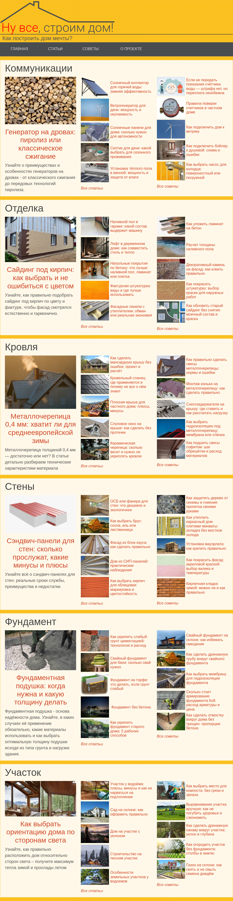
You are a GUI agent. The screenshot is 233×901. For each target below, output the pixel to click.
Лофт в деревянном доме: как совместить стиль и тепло (129, 248)
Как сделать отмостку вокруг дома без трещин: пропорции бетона (205, 721)
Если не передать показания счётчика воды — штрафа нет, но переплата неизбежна (207, 86)
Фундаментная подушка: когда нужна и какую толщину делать (40, 690)
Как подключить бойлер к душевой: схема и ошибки (207, 150)
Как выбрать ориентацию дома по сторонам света (40, 832)
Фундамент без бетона (131, 707)
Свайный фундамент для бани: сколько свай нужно (130, 662)
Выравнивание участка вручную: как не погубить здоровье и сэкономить (206, 810)
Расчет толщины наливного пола (200, 247)
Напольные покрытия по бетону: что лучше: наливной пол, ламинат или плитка (130, 269)
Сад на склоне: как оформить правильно (129, 812)
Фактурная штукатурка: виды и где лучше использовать (130, 290)
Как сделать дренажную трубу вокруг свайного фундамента (207, 658)
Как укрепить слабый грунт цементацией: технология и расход (128, 641)
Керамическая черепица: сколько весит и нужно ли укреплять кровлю (126, 449)
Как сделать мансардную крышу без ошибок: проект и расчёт (130, 364)
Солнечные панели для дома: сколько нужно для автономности (130, 132)
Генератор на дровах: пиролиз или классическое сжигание (40, 144)
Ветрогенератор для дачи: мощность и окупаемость (127, 110)
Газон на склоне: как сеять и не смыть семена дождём (204, 869)
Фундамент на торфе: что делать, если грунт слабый (129, 684)
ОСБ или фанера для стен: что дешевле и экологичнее (129, 505)
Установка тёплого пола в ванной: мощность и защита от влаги (131, 172)
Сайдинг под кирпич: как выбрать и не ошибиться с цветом (40, 278)
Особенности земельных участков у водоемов (129, 876)
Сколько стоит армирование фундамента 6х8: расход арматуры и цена (203, 700)
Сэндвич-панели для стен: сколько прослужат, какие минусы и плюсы (40, 553)
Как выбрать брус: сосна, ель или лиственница (126, 525)
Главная (19, 49)
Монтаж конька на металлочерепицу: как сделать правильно (205, 388)
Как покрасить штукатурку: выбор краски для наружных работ (205, 290)
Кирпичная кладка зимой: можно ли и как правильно (205, 588)
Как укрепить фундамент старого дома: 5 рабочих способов (127, 728)
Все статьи (92, 188)
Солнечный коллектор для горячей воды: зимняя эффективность (130, 87)
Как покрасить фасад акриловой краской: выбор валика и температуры (204, 566)
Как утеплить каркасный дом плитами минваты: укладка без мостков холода (204, 526)
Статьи (55, 49)
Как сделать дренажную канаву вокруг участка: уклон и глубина (207, 830)
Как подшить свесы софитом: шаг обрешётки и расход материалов (203, 449)
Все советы (168, 186)
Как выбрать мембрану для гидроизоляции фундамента (206, 678)
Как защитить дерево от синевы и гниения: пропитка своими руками (207, 504)
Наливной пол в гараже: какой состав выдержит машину (128, 226)
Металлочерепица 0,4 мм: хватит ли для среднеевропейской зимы (40, 428)
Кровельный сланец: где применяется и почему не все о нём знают (128, 384)
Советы (90, 49)
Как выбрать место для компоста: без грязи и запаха (206, 790)
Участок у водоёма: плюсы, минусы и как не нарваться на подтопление (131, 790)
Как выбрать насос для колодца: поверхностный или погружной (206, 170)
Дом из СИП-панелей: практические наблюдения (129, 565)
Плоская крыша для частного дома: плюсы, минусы (130, 406)
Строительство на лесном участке (126, 856)
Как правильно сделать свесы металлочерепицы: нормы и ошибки (206, 366)
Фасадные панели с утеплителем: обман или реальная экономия (131, 311)
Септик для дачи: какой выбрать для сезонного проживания (130, 152)
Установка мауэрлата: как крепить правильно (206, 546)
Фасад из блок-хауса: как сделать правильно (130, 545)
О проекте (131, 49)
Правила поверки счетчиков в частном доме (204, 107)
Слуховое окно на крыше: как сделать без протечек (130, 428)
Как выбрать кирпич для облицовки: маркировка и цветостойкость (127, 587)
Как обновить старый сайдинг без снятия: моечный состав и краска (204, 312)
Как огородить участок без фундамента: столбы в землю (205, 849)
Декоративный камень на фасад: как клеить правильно (205, 269)
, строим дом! (57, 27)
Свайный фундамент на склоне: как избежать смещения (207, 639)
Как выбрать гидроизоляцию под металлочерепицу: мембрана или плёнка (205, 428)
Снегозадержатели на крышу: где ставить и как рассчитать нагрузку (207, 408)
